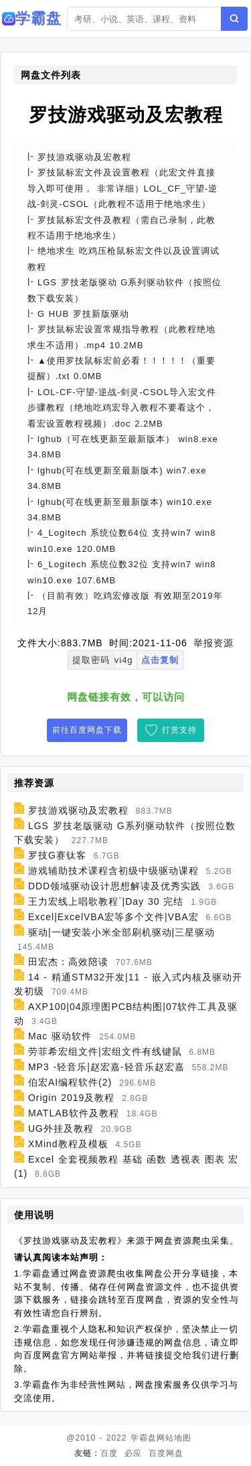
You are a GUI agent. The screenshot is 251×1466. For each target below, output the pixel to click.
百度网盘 (166, 1453)
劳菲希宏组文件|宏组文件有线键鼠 (105, 1051)
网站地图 (174, 1438)
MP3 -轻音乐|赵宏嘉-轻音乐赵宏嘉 (106, 1066)
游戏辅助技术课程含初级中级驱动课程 (113, 870)
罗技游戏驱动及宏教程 (78, 810)
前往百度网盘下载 (87, 730)
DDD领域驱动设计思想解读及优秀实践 (114, 886)
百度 (109, 1453)
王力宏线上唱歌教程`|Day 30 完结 (106, 901)
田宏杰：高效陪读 (68, 961)
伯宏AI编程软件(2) (70, 1082)
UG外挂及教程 (61, 1128)
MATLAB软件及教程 (73, 1113)
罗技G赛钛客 (57, 855)
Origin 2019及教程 (71, 1097)
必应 (133, 1453)
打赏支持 (179, 730)
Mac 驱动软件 (60, 1036)
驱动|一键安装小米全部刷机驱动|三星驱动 (121, 932)
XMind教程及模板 (68, 1144)
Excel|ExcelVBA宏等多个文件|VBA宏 (113, 916)
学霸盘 (144, 1438)
